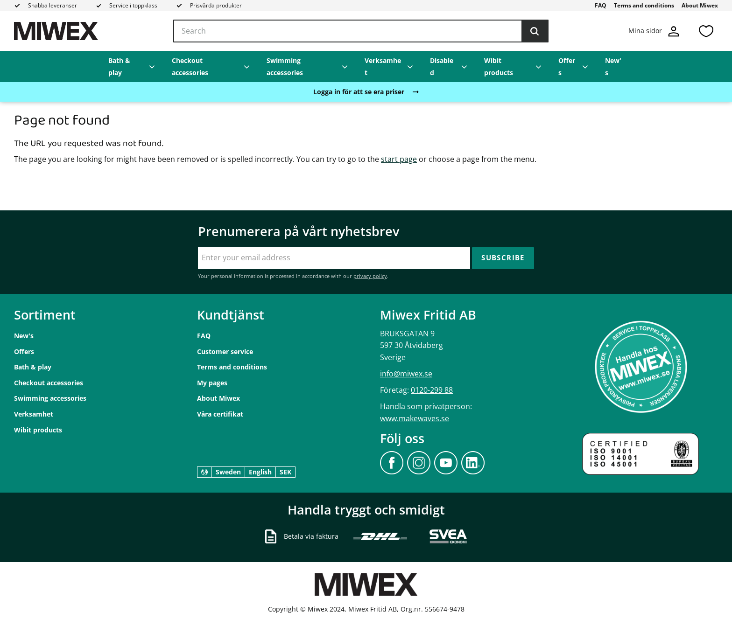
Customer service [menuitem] (225, 351)
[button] (706, 31)
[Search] (534, 31)
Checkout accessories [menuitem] (190, 66)
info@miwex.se (406, 374)
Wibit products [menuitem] (498, 66)
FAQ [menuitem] (600, 5)
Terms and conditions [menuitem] (644, 5)
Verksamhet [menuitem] (383, 66)
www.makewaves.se (414, 418)
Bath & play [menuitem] (119, 66)
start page (399, 159)
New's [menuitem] (613, 66)
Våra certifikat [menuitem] (220, 414)
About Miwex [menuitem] (700, 5)
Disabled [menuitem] (441, 66)
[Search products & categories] (361, 31)
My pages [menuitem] (212, 382)
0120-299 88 (432, 390)
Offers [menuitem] (566, 66)
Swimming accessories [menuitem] (285, 66)
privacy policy (370, 275)
